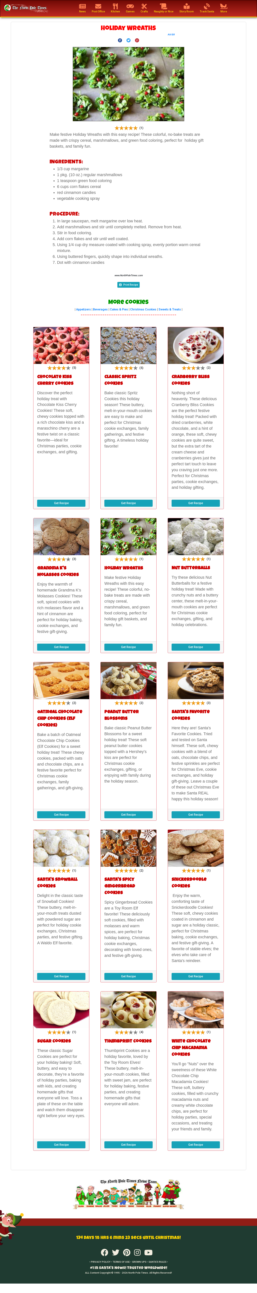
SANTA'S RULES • (158, 1261)
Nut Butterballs (191, 568)
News (82, 8)
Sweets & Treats (170, 309)
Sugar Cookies (54, 1041)
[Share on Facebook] (120, 40)
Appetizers (83, 309)
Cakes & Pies (119, 309)
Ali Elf (171, 34)
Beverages (100, 309)
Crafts (144, 8)
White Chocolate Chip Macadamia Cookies (191, 1048)
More (223, 8)
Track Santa (207, 8)
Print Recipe (128, 284)
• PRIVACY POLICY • (100, 1261)
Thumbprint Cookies (128, 1041)
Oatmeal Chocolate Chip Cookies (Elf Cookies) (59, 719)
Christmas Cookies (143, 309)
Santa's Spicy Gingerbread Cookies (119, 886)
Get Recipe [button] (61, 503)
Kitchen (115, 8)
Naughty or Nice (163, 8)
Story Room (186, 8)
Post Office (98, 8)
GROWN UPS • (140, 1261)
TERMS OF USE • (122, 1261)
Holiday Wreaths (123, 568)
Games (130, 8)
